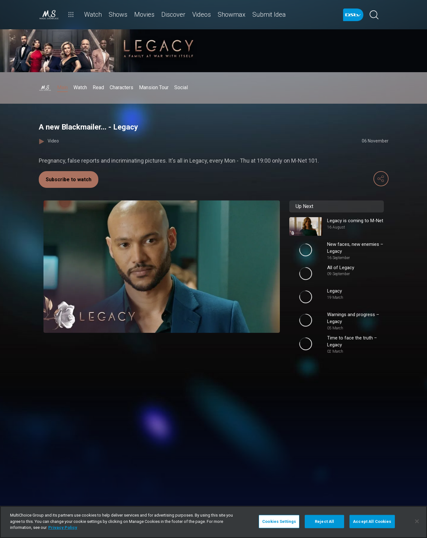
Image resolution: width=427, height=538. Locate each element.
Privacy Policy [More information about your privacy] (62, 527)
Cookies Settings (279, 521)
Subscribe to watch (68, 179)
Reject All (324, 521)
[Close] (417, 521)
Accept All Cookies (372, 521)
